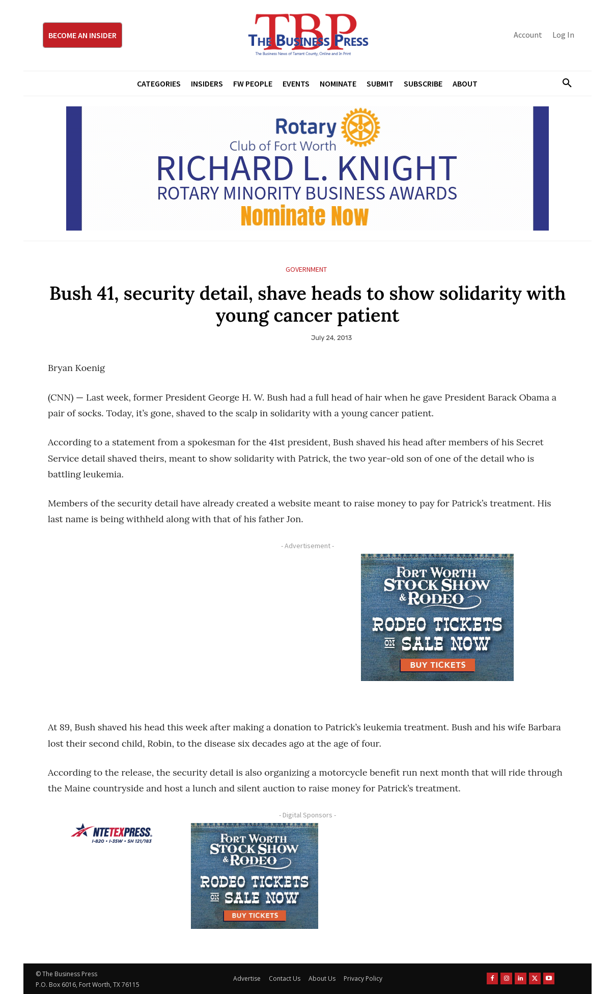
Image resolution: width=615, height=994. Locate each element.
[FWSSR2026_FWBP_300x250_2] (437, 617)
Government (306, 269)
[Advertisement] (172, 625)
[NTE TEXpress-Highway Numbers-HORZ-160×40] (111, 833)
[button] (563, 83)
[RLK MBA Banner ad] (307, 168)
